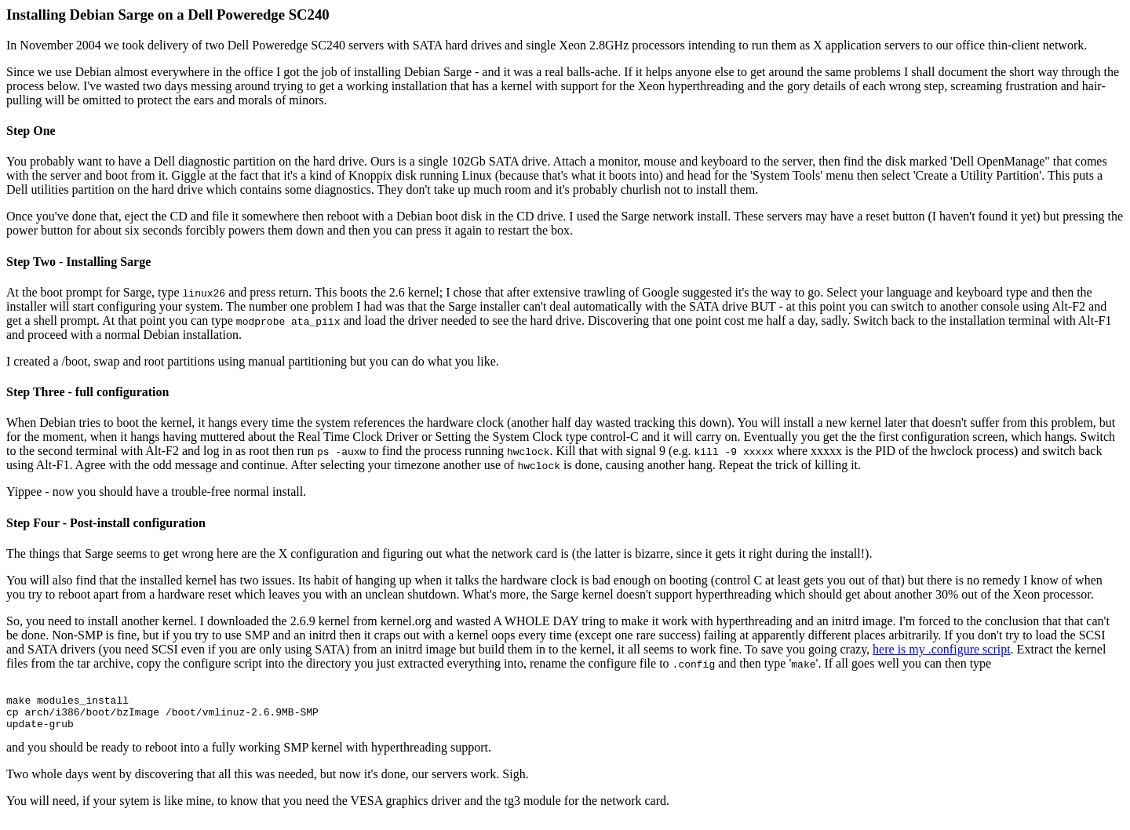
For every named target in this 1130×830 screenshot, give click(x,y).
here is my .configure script (942, 649)
